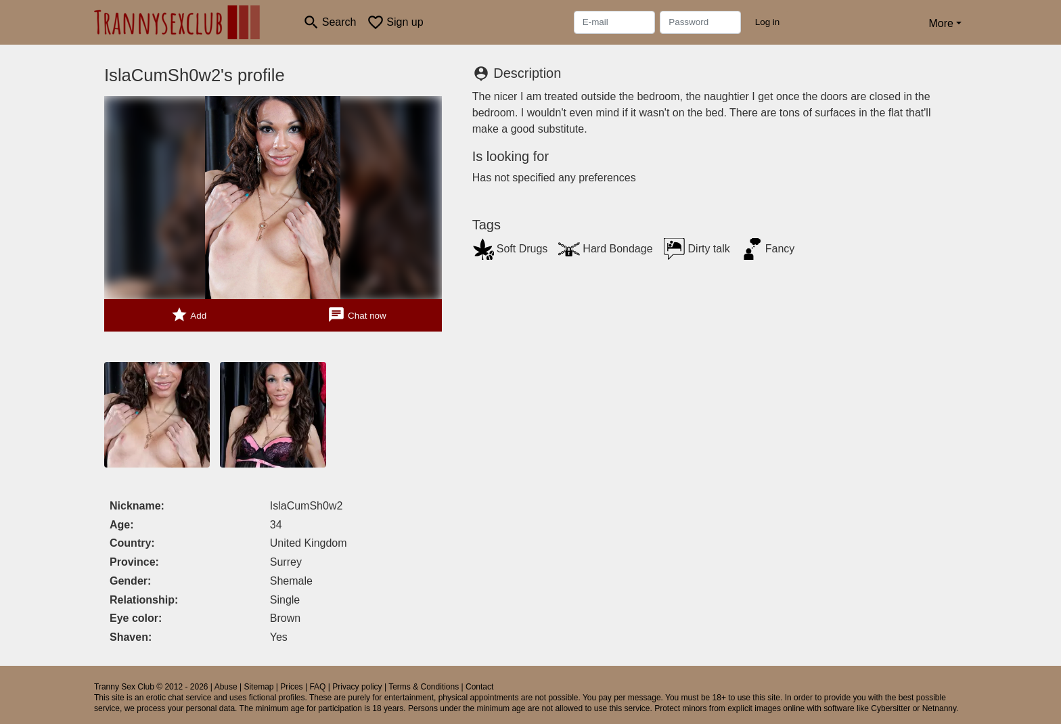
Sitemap (258, 687)
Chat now (357, 315)
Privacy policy (357, 687)
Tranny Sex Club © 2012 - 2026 (151, 687)
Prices (291, 687)
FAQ (317, 687)
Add (188, 315)
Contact (479, 687)
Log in (767, 22)
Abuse (226, 687)
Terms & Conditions (423, 687)
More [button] (940, 23)
